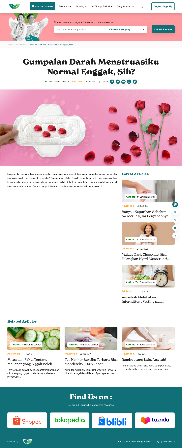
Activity (80, 6)
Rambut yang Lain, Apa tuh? (144, 360)
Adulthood (20, 44)
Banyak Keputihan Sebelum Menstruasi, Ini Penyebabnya (145, 214)
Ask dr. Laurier (163, 29)
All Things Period (100, 6)
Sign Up (167, 6)
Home (10, 44)
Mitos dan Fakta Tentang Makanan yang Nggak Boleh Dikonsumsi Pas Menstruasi (30, 364)
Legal (158, 441)
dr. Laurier (42, 6)
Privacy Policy (169, 441)
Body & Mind (124, 6)
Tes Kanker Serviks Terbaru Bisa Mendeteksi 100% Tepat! (91, 362)
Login (157, 6)
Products (64, 6)
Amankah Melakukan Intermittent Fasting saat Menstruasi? (142, 301)
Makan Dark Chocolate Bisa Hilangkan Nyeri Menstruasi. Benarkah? (145, 258)
